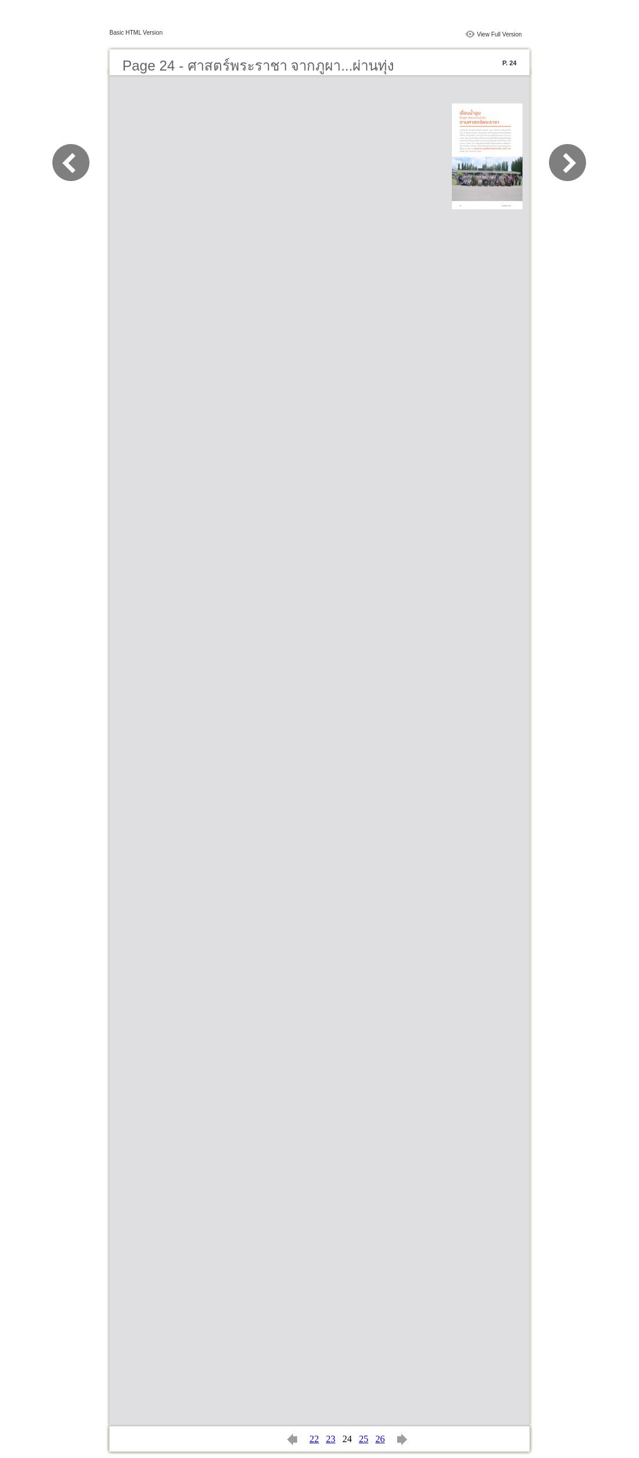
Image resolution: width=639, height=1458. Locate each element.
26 (380, 1439)
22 (314, 1439)
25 (363, 1439)
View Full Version (499, 34)
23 (330, 1439)
